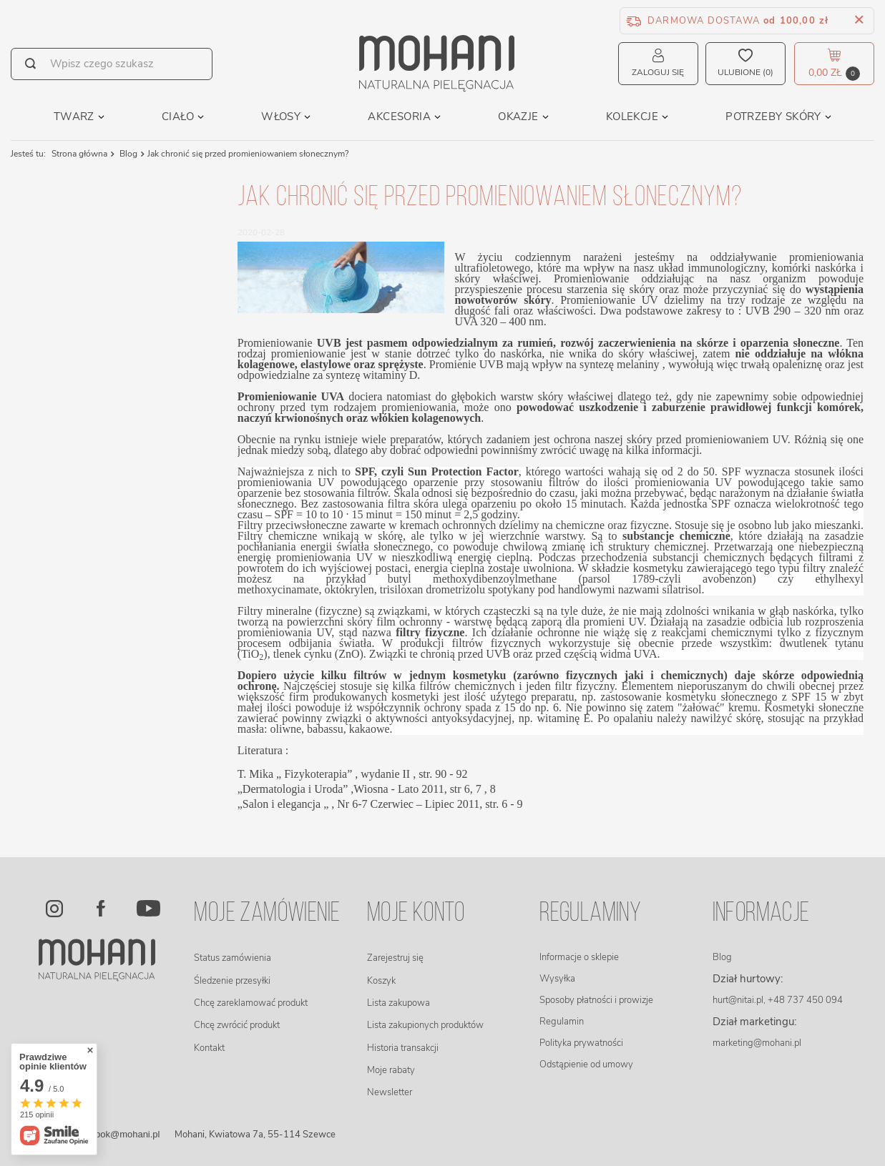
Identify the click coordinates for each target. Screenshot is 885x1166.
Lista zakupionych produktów (425, 1025)
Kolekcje (632, 116)
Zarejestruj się (395, 958)
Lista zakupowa (398, 1003)
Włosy (280, 116)
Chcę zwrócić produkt (237, 1025)
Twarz (74, 116)
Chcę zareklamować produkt (251, 1003)
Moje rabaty (391, 1070)
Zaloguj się (658, 72)
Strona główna (79, 153)
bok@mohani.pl (127, 1134)
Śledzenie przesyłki (232, 980)
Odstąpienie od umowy (586, 1064)
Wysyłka (557, 978)
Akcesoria (399, 116)
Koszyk (381, 980)
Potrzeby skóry (773, 116)
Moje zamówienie (267, 914)
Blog (127, 153)
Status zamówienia (232, 958)
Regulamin (561, 1021)
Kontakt (209, 1048)
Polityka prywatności (581, 1043)
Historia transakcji (403, 1048)
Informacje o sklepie (579, 957)
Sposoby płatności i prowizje (596, 1000)
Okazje (518, 116)
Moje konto (416, 914)
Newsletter (389, 1092)
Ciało (178, 116)
